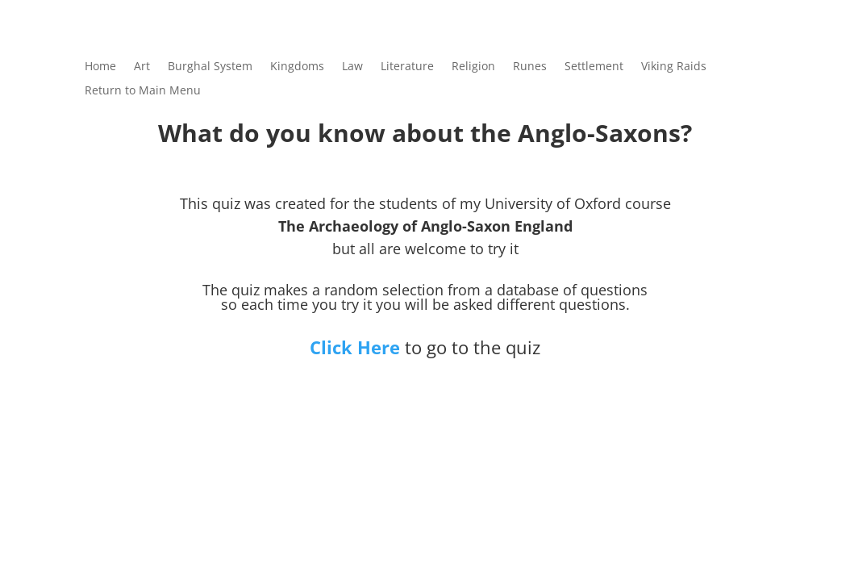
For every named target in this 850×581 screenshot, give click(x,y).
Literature (407, 67)
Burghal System (210, 67)
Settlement (594, 67)
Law (352, 67)
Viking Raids (673, 67)
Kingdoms (297, 67)
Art (142, 67)
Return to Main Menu (143, 91)
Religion (473, 67)
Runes (530, 67)
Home (100, 67)
